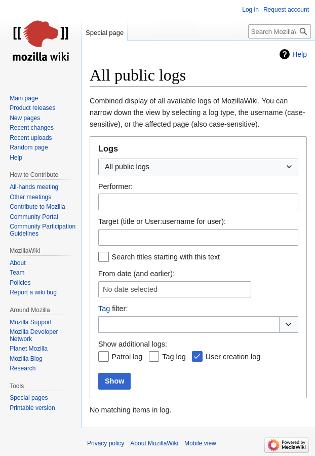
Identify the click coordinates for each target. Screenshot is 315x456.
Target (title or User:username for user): (162, 221)
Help (299, 54)
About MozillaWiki (154, 443)
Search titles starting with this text (166, 257)
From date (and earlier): (136, 274)
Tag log (173, 357)
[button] (288, 324)
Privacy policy (105, 443)
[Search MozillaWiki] (279, 31)
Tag (104, 309)
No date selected (130, 289)
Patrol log (127, 357)
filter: (113, 309)
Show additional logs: (132, 344)
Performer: (115, 186)
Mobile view (200, 443)
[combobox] (198, 167)
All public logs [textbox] (127, 167)
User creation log (233, 357)
